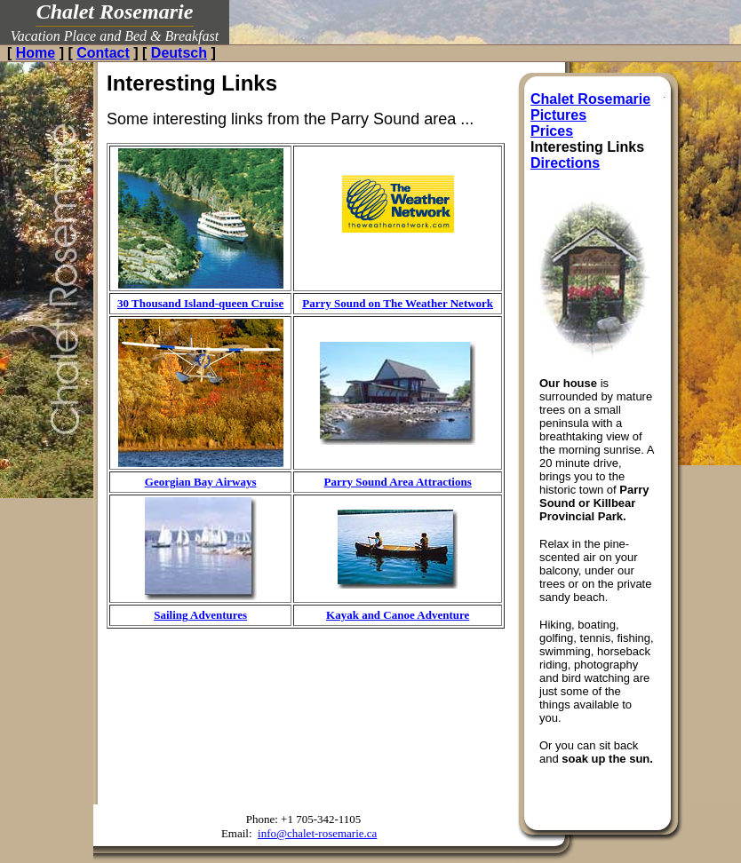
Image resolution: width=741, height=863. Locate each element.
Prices (551, 131)
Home (35, 52)
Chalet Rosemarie (590, 99)
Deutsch (179, 52)
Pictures (558, 115)
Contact (103, 52)
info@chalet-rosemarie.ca (317, 833)
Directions (565, 162)
